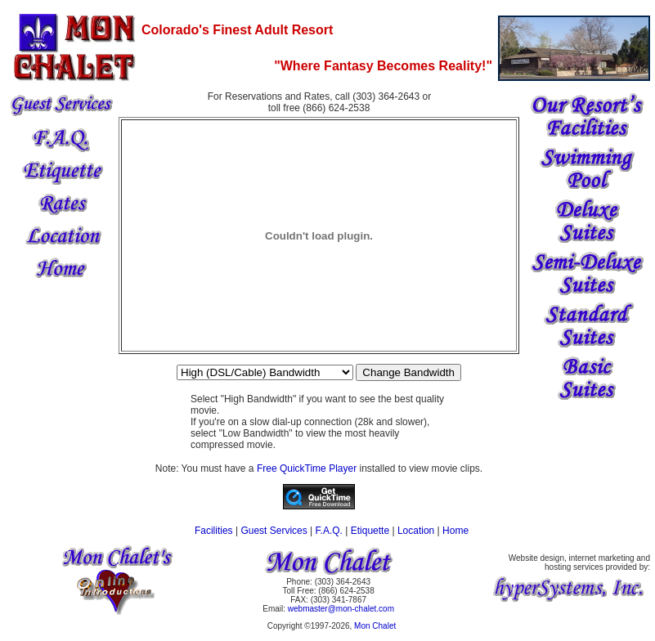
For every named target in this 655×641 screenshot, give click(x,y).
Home (455, 530)
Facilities (214, 530)
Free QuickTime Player (307, 468)
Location (415, 530)
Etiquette (370, 530)
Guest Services (273, 530)
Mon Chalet (375, 625)
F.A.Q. (329, 530)
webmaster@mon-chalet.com (341, 608)
